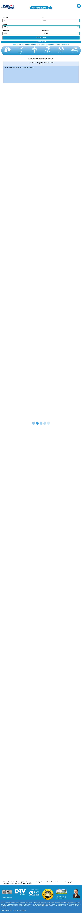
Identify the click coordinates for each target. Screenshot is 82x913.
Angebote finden (41, 37)
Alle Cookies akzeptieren (20, 910)
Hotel (43, 18)
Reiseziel (5, 18)
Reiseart (4, 24)
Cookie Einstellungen (6, 910)
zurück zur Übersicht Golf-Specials (41, 59)
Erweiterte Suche (41, 41)
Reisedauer (45, 30)
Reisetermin (5, 30)
